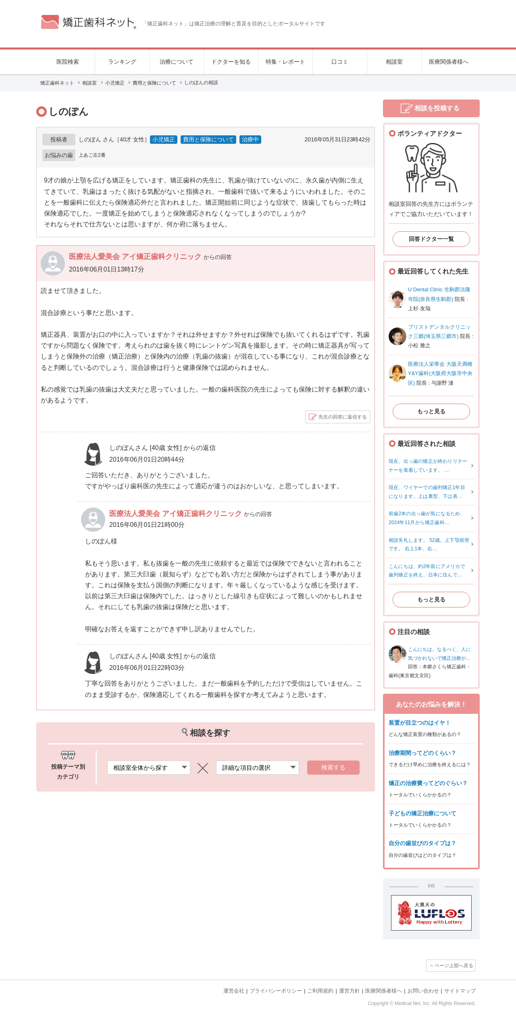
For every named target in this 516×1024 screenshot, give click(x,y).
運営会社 (233, 990)
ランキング (122, 61)
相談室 (394, 61)
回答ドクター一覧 (431, 239)
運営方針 (349, 990)
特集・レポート (285, 61)
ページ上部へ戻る (454, 965)
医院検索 (67, 61)
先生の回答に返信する (342, 417)
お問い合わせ (423, 990)
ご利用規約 (320, 990)
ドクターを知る (231, 61)
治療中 (250, 139)
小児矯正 (163, 139)
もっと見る (431, 411)
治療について (177, 61)
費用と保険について (208, 139)
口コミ (339, 61)
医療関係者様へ (448, 61)
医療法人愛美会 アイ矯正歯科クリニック (136, 257)
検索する (333, 767)
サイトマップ (460, 990)
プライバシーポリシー (276, 990)
